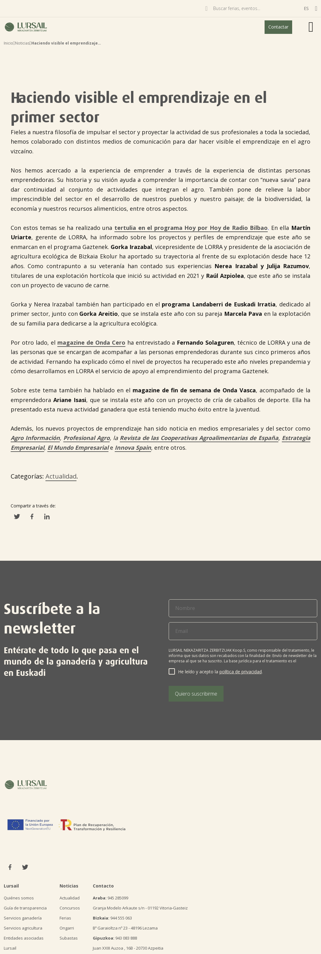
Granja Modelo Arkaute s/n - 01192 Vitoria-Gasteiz (140, 908)
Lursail (10, 948)
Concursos (70, 908)
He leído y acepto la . (220, 672)
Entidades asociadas (24, 938)
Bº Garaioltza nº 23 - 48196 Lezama (125, 928)
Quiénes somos (19, 898)
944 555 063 (112, 918)
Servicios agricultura (23, 928)
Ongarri (67, 928)
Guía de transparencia (25, 908)
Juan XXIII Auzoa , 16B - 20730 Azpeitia (128, 948)
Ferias (65, 918)
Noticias (22, 43)
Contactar (278, 27)
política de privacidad (240, 672)
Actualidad (60, 476)
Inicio (8, 43)
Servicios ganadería (23, 918)
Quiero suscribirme (196, 693)
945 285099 (110, 898)
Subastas (69, 938)
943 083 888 (115, 938)
